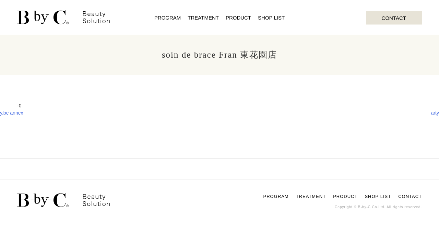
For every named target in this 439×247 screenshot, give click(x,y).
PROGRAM (167, 18)
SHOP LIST (271, 18)
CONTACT (394, 18)
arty (435, 113)
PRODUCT (238, 18)
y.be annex (11, 113)
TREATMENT (203, 18)
